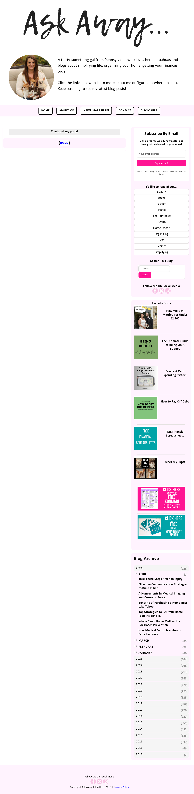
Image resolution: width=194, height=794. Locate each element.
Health (161, 222)
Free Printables (161, 216)
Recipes (161, 246)
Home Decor (161, 228)
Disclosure (149, 110)
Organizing (161, 234)
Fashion (161, 204)
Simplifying (161, 252)
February (146, 646)
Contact (125, 110)
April (143, 574)
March (144, 640)
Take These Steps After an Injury (160, 579)
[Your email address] (161, 153)
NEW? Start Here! (96, 110)
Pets (161, 240)
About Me (66, 110)
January (145, 652)
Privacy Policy (121, 787)
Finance (161, 210)
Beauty (161, 191)
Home (45, 110)
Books (161, 197)
